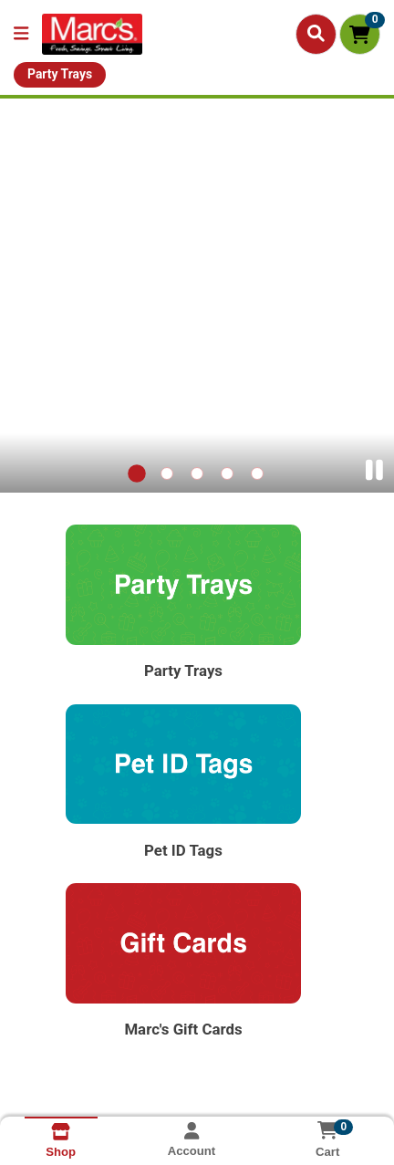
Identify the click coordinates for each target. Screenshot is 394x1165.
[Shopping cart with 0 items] (359, 34)
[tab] (138, 474)
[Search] (316, 34)
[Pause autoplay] (374, 469)
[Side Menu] (21, 34)
